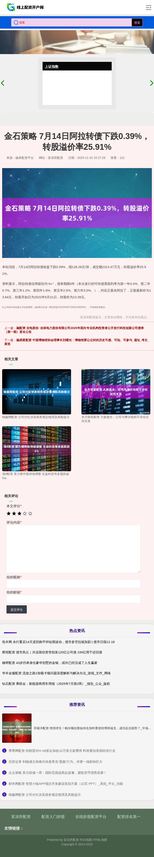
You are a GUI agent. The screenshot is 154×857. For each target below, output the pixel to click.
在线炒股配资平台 (90, 817)
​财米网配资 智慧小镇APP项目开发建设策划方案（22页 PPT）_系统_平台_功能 (66, 783)
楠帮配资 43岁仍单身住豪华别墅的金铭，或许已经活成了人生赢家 (49, 663)
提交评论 (17, 609)
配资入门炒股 (53, 817)
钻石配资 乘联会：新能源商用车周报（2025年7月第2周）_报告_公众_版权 (56, 683)
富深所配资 (21, 817)
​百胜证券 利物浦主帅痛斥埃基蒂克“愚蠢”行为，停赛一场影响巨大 (55, 761)
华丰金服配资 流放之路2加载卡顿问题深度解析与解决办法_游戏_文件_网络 (56, 673)
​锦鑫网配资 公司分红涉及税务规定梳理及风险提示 (45, 794)
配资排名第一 (129, 817)
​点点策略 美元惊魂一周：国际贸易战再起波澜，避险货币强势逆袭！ (58, 772)
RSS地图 (86, 839)
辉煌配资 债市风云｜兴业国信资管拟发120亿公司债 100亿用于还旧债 (52, 652)
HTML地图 (100, 839)
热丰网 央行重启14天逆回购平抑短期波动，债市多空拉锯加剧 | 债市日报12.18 (58, 642)
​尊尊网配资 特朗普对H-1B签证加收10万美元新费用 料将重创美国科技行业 (62, 750)
